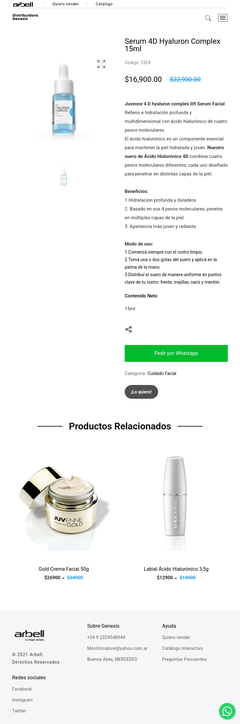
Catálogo (104, 4)
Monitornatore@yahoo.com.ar (117, 648)
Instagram (22, 699)
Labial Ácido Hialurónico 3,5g (176, 569)
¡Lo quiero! (141, 391)
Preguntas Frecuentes (184, 659)
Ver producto (25, 554)
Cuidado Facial (162, 373)
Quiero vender (65, 4)
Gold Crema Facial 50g (64, 569)
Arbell (36, 654)
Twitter (19, 710)
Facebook (22, 688)
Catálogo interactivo (182, 648)
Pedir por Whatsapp (176, 353)
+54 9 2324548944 (106, 637)
